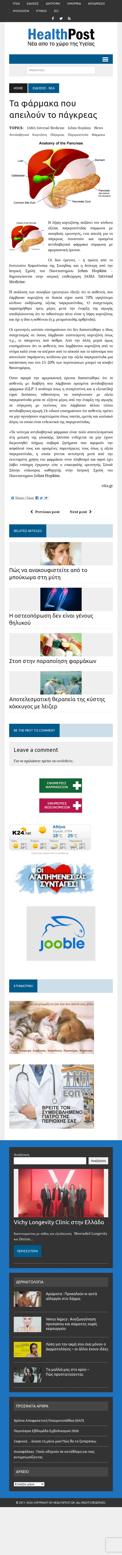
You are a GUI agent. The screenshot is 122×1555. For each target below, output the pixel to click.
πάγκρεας (57, 134)
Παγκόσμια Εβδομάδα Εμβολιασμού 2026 (46, 1450)
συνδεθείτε (65, 760)
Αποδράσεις (96, 3)
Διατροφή (53, 3)
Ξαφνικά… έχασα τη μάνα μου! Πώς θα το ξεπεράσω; (55, 1460)
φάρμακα (98, 134)
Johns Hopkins (79, 127)
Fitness (41, 10)
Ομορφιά (74, 3)
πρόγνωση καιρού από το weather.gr (50, 853)
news (98, 127)
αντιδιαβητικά (19, 134)
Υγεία (16, 3)
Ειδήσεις (33, 3)
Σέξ (56, 10)
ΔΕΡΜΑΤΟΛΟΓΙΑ (30, 1301)
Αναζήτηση (21, 1173)
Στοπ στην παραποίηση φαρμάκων (52, 661)
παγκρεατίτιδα (78, 134)
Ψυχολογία (21, 10)
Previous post (45, 511)
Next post (81, 511)
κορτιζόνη (39, 134)
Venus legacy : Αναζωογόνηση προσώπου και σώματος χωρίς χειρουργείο (71, 1343)
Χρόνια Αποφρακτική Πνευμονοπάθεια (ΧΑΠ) (49, 1440)
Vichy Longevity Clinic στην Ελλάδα (59, 1241)
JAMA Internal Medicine (45, 127)
